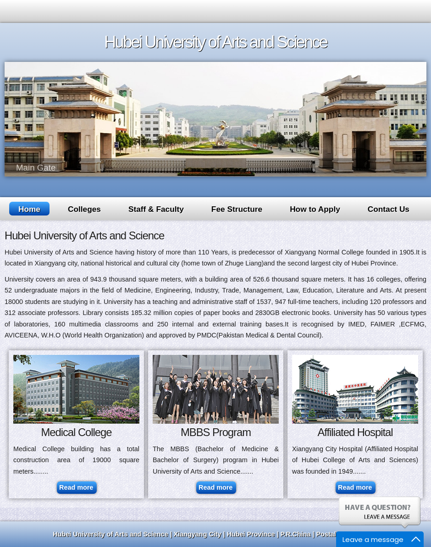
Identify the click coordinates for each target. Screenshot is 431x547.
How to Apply (315, 209)
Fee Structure (236, 209)
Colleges (84, 209)
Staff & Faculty (156, 209)
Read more (76, 487)
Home (29, 209)
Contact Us (388, 209)
